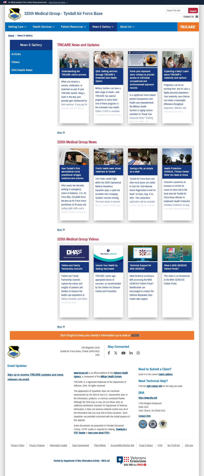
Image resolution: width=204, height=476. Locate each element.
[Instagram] (138, 353)
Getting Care (17, 27)
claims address (166, 374)
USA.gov (189, 445)
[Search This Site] (176, 10)
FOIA (160, 445)
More (61, 132)
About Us (127, 27)
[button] (58, 2)
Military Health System (111, 376)
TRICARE (188, 26)
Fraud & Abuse (146, 445)
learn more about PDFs (98, 432)
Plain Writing (100, 445)
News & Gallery (103, 27)
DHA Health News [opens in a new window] (21, 70)
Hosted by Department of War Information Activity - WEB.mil (81, 460)
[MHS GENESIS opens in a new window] (197, 16)
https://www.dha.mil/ (147, 398)
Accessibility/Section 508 (122, 445)
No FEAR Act (174, 445)
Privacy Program (37, 445)
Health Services (44, 27)
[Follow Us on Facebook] (109, 353)
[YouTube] (123, 353)
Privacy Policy (17, 445)
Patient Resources (73, 27)
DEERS (135, 335)
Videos (15, 62)
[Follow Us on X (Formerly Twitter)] (115, 353)
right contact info (154, 386)
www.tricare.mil (81, 373)
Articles (16, 54)
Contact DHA (144, 416)
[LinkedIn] (131, 353)
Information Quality (58, 445)
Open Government (80, 445)
